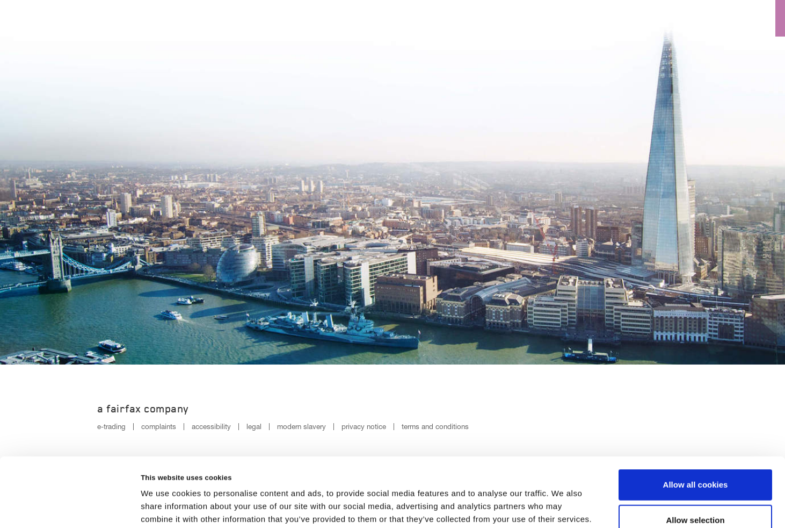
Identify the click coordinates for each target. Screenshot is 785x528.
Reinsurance (667, 19)
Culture (525, 19)
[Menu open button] (766, 18)
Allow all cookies (695, 421)
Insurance (591, 19)
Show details (563, 506)
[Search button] (730, 18)
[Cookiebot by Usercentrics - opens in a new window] (70, 507)
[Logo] (30, 17)
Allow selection (695, 457)
